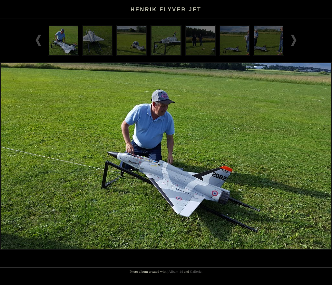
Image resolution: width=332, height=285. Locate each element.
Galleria (195, 271)
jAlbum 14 (175, 271)
